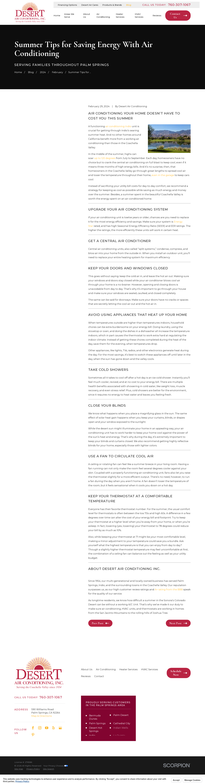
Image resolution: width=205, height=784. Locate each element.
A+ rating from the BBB (169, 589)
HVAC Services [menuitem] (139, 15)
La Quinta (119, 735)
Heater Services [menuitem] (120, 15)
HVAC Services (149, 669)
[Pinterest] (33, 734)
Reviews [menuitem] (157, 15)
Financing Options (67, 5)
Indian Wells (120, 727)
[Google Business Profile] (60, 727)
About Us (86, 669)
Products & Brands (112, 5)
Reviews (86, 676)
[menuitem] (18, 769)
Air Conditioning (106, 669)
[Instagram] (39, 727)
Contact (99, 676)
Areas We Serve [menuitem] (69, 15)
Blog (128, 5)
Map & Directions (41, 715)
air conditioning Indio (118, 126)
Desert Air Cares (89, 5)
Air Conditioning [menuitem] (103, 15)
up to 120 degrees (104, 158)
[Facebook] (33, 727)
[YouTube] (46, 727)
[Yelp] (53, 727)
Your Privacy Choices (55, 766)
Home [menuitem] (57, 15)
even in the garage (163, 175)
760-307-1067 (179, 4)
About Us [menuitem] (86, 15)
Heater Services (128, 669)
